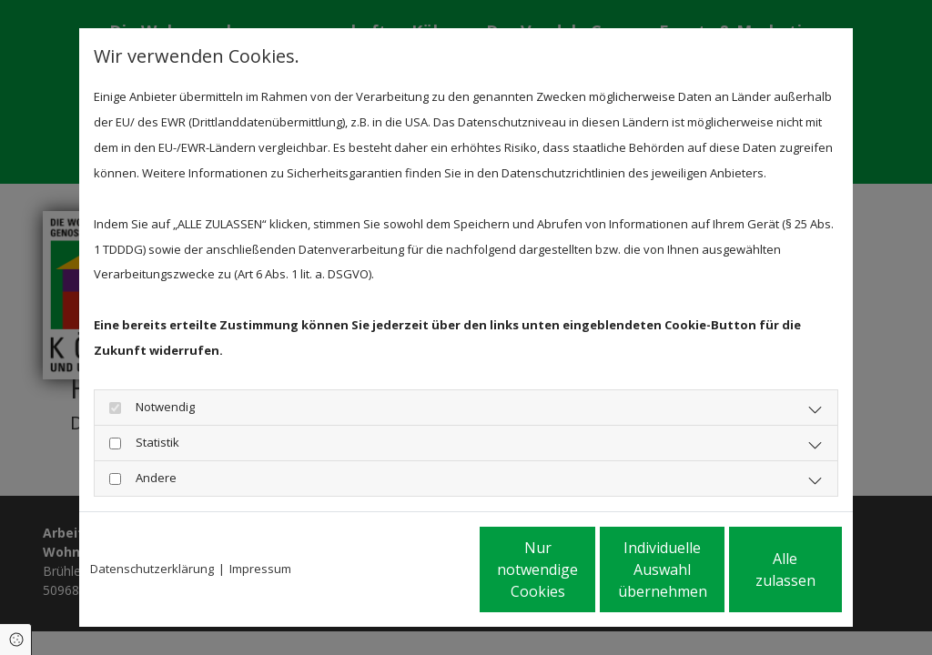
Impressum (260, 567)
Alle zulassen (758, 569)
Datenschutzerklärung (152, 567)
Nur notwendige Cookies (412, 569)
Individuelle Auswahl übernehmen (585, 568)
